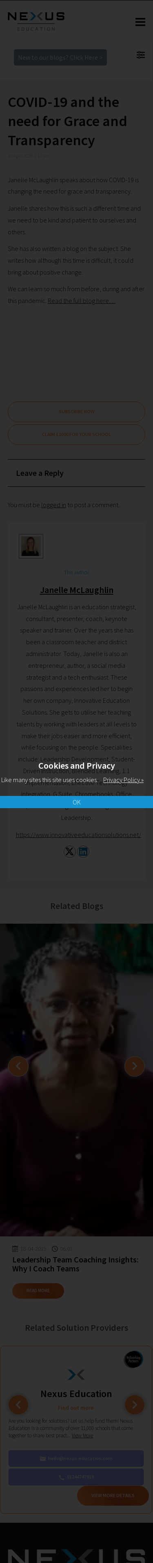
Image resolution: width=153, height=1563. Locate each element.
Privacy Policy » (123, 780)
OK (77, 802)
